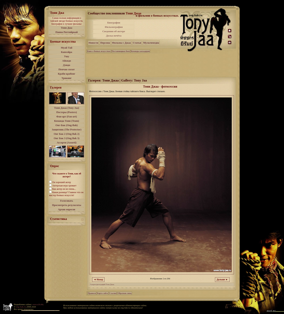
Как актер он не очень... (64, 189)
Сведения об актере (113, 31)
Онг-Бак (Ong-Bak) (66, 125)
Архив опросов (66, 209)
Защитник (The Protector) (66, 129)
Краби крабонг (66, 73)
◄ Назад (98, 279)
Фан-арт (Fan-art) (66, 116)
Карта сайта (102, 293)
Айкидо (66, 60)
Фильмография (114, 26)
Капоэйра (66, 51)
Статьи (137, 42)
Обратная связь (125, 293)
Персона (105, 42)
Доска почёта (113, 35)
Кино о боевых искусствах (99, 51)
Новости (93, 42)
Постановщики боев (121, 51)
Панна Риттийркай (66, 32)
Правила (92, 293)
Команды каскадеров (140, 51)
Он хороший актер (61, 182)
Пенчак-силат (66, 69)
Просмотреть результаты (66, 205)
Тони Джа (66, 27)
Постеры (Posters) (66, 112)
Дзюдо (66, 65)
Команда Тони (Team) (66, 120)
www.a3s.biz (38, 304)
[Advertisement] (157, 29)
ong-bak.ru (21, 307)
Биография (113, 22)
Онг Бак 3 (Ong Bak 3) (66, 138)
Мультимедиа (151, 42)
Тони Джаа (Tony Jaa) (66, 107)
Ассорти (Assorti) (67, 142)
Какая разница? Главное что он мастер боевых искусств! (66, 194)
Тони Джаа (133, 13)
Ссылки (113, 293)
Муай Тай (66, 47)
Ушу (66, 56)
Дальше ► (222, 279)
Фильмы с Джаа (121, 42)
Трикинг (67, 78)
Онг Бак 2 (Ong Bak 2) (66, 133)
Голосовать (66, 200)
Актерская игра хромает (64, 185)
